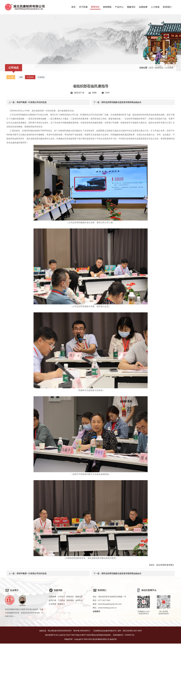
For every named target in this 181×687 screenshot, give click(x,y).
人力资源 (155, 7)
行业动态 (41, 77)
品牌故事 (143, 7)
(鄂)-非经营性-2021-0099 (132, 631)
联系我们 (167, 7)
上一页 (10, 77)
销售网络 (107, 7)
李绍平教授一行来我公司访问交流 (31, 102)
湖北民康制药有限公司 (100, 639)
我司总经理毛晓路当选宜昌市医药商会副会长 (121, 102)
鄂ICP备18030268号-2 (81, 631)
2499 (107, 93)
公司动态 (169, 68)
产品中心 (119, 7)
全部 (21, 77)
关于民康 (83, 7)
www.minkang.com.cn (107, 608)
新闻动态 (95, 7)
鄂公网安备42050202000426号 (60, 631)
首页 (73, 7)
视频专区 (131, 7)
